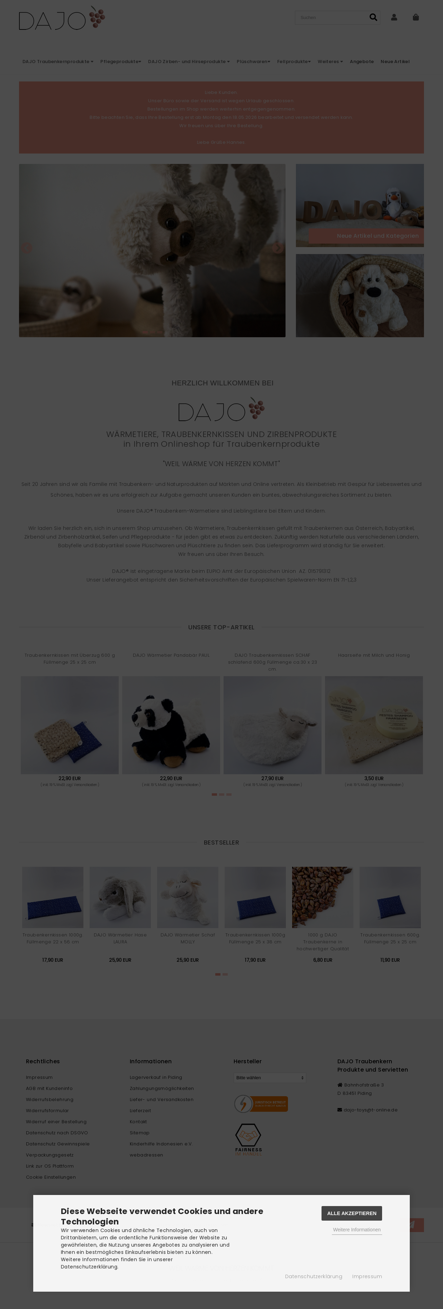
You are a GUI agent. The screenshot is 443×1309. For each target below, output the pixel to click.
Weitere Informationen (357, 1229)
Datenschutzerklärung (313, 1276)
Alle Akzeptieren (352, 1213)
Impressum (367, 1276)
